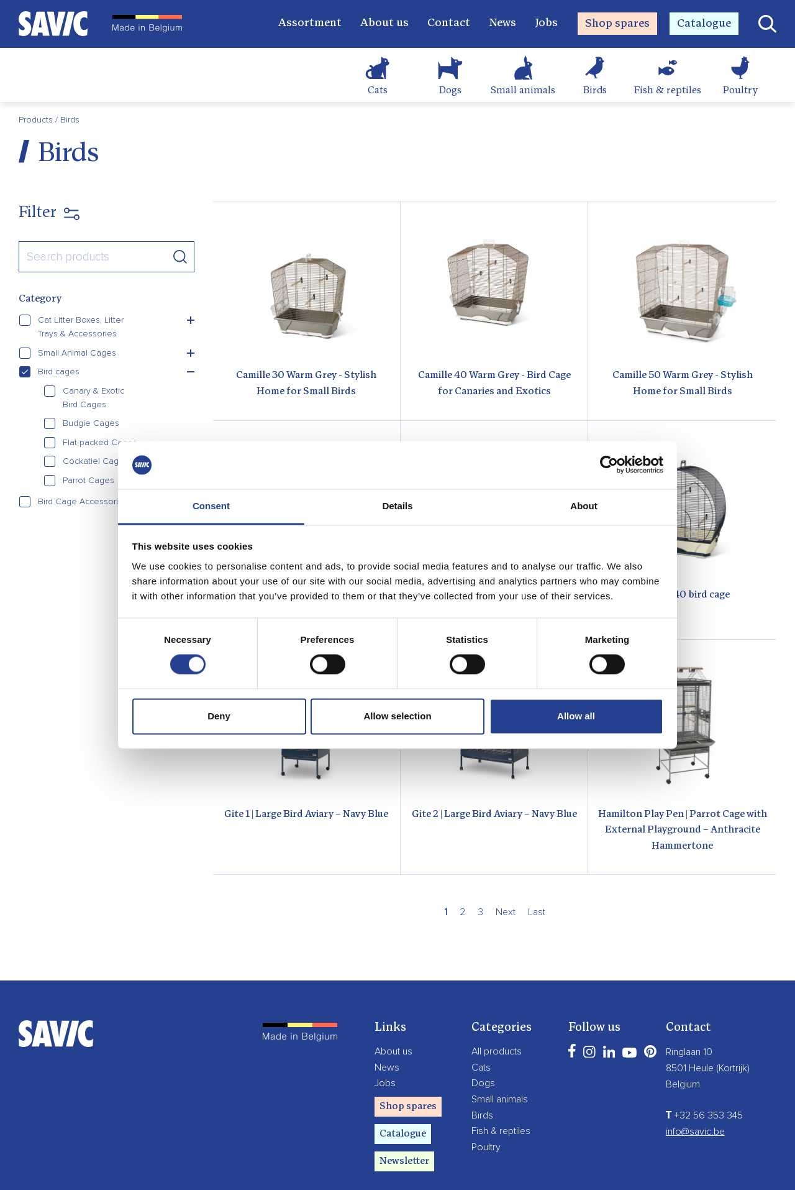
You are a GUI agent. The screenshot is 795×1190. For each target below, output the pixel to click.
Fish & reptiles (667, 91)
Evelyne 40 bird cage (682, 595)
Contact (448, 23)
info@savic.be (695, 1132)
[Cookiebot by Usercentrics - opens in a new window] (609, 465)
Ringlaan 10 (689, 1052)
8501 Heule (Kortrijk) (708, 1068)
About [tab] (583, 505)
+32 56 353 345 (704, 1115)
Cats (378, 91)
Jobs (546, 23)
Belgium (683, 1084)
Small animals (522, 91)
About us (384, 23)
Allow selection (397, 716)
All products (496, 1051)
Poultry (740, 91)
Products (37, 120)
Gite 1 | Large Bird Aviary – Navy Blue (306, 814)
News (502, 23)
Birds (595, 91)
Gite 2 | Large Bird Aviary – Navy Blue (494, 814)
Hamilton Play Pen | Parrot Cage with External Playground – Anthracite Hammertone (682, 830)
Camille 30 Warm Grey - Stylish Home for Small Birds (306, 384)
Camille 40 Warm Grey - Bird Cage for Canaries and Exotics (494, 384)
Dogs (450, 91)
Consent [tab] (211, 505)
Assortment (310, 23)
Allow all (576, 716)
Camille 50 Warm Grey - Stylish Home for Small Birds (682, 384)
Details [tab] (397, 505)
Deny (218, 716)
